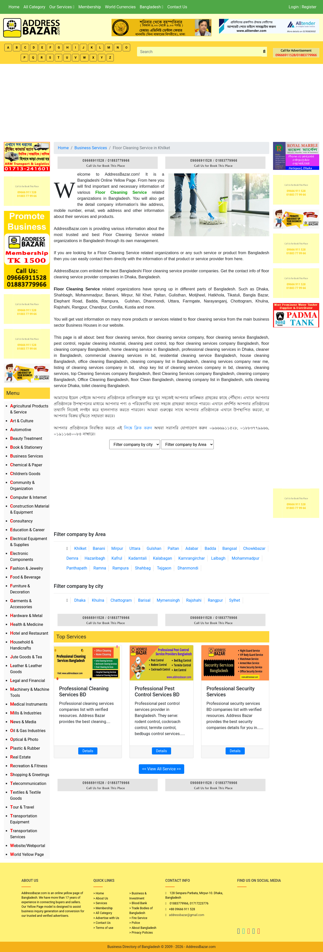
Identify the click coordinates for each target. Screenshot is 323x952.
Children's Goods (25, 473)
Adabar (191, 548)
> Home (98, 893)
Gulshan (154, 548)
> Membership (103, 908)
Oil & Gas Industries (28, 730)
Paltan (173, 548)
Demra (72, 558)
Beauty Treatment (26, 438)
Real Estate (20, 757)
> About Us (100, 898)
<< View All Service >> (161, 769)
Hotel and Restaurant (29, 633)
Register (309, 7)
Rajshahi (194, 600)
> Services (100, 903)
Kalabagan (162, 558)
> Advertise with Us (106, 918)
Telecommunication (28, 783)
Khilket (80, 548)
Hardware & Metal (26, 615)
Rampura (120, 568)
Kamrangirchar (191, 558)
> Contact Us (102, 923)
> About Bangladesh (142, 928)
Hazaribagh (95, 558)
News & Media (23, 721)
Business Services (26, 456)
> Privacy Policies (141, 932)
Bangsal (229, 548)
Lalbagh (218, 558)
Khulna (98, 600)
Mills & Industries (25, 713)
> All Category (102, 913)
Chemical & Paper (26, 465)
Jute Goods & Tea (26, 657)
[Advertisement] (161, 101)
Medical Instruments (28, 704)
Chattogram (121, 600)
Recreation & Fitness (28, 766)
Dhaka (80, 600)
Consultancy (21, 521)
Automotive (20, 429)
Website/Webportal (27, 845)
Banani (99, 548)
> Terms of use (103, 928)
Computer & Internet (28, 497)
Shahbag (143, 568)
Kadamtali (137, 558)
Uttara (134, 548)
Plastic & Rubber (25, 748)
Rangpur (215, 600)
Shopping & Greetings (29, 774)
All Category (34, 7)
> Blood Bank (138, 903)
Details (88, 751)
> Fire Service (138, 918)
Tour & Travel (22, 807)
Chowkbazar (254, 548)
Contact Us (177, 7)
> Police (134, 923)
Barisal (144, 600)
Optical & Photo (24, 739)
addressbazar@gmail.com (186, 915)
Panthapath (76, 568)
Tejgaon (164, 568)
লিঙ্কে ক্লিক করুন (138, 428)
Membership (89, 7)
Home (14, 7)
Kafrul (117, 558)
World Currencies (120, 7)
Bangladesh (151, 7)
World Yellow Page (27, 854)
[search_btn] (264, 52)
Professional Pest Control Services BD (157, 692)
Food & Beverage (25, 577)
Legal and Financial (27, 680)
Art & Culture (21, 420)
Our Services (61, 7)
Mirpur (117, 548)
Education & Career (27, 529)
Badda (210, 548)
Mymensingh (168, 600)
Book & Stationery (26, 447)
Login (294, 7)
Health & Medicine (26, 624)
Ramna (99, 568)
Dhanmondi (188, 568)
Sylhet (234, 600)
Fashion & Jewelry (26, 568)
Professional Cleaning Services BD (84, 692)
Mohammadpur (245, 558)
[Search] (199, 51)
